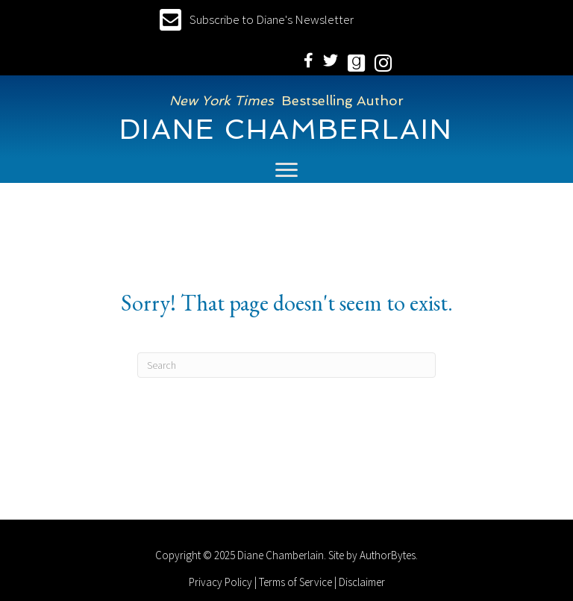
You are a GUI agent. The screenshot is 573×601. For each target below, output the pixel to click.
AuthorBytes (388, 555)
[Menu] (286, 170)
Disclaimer (362, 582)
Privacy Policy (220, 582)
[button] (256, 20)
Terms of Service (295, 582)
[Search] (286, 365)
